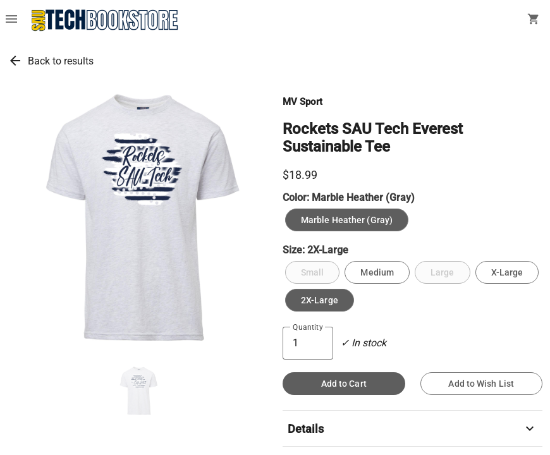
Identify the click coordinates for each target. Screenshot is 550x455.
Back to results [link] (61, 61)
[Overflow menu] (11, 20)
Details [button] (412, 428)
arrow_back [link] (15, 60)
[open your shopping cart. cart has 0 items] (533, 20)
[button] (138, 391)
